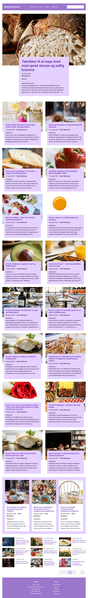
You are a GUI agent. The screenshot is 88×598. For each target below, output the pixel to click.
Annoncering (33, 7)
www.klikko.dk (37, 593)
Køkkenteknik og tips (28, 83)
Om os (41, 7)
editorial (24, 79)
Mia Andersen (26, 76)
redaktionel (9, 133)
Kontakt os (54, 7)
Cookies (46, 7)
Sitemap (56, 594)
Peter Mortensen (22, 130)
